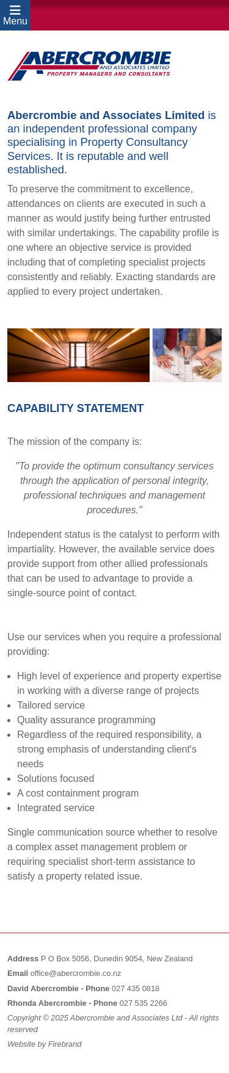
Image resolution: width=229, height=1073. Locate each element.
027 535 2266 (143, 1003)
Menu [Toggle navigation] (15, 16)
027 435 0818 (135, 988)
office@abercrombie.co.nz (76, 973)
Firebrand (65, 1044)
